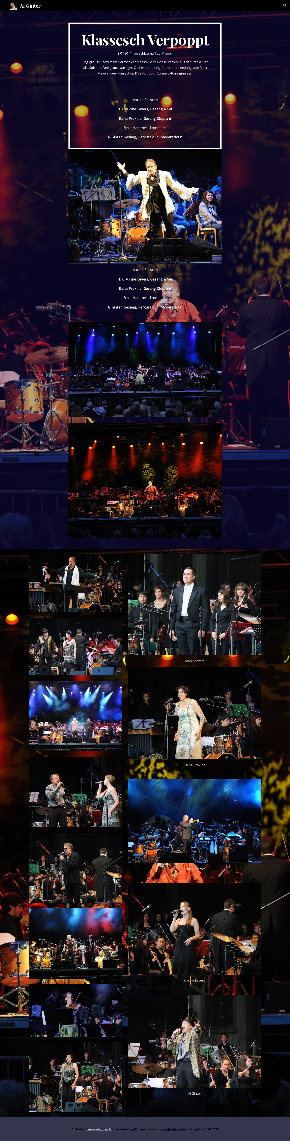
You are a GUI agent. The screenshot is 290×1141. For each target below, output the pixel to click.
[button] (285, 5)
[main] (145, 86)
